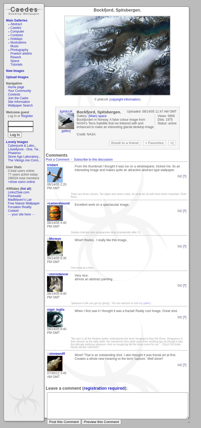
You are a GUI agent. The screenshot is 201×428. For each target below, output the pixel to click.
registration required (104, 388)
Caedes (24, 10)
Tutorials (17, 64)
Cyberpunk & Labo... (22, 145)
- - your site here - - (21, 214)
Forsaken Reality (20, 207)
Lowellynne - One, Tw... (24, 149)
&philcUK (66, 111)
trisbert (52, 165)
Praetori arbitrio (21, 53)
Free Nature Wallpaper (24, 203)
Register (27, 116)
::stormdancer (57, 274)
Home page (16, 87)
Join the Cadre (18, 98)
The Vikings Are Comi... (24, 160)
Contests (17, 35)
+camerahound (58, 203)
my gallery (145, 303)
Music (15, 46)
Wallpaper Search (20, 105)
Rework (16, 57)
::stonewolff (56, 354)
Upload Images (17, 77)
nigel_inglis (55, 309)
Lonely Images (17, 142)
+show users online (21, 182)
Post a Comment (57, 159)
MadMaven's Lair (20, 200)
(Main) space (98, 116)
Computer (17, 31)
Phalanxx (14, 153)
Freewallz (14, 196)
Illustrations (19, 42)
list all (25, 189)
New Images (15, 71)
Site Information (19, 102)
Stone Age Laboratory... (24, 156)
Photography (19, 50)
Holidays (17, 39)
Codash (13, 211)
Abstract (16, 24)
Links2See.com (18, 192)
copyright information (125, 99)
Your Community (19, 91)
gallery (66, 131)
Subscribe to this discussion (93, 159)
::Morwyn (54, 239)
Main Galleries (16, 20)
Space (15, 61)
